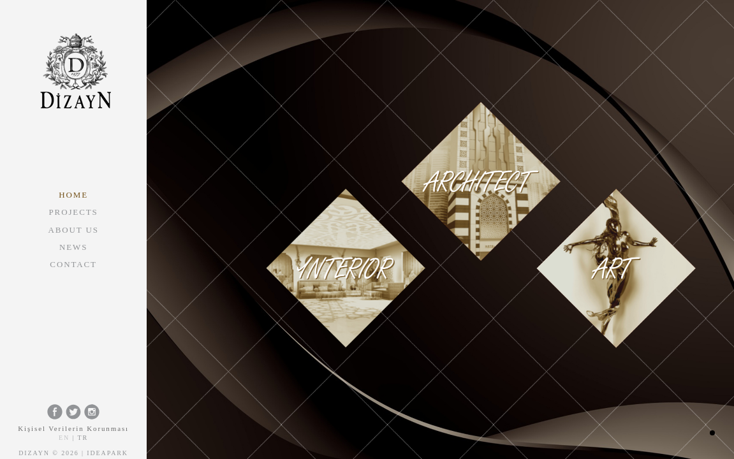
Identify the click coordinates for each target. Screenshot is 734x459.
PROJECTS (73, 212)
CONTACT (73, 264)
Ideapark (107, 452)
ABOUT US (73, 230)
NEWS (73, 247)
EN (64, 437)
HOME (73, 195)
